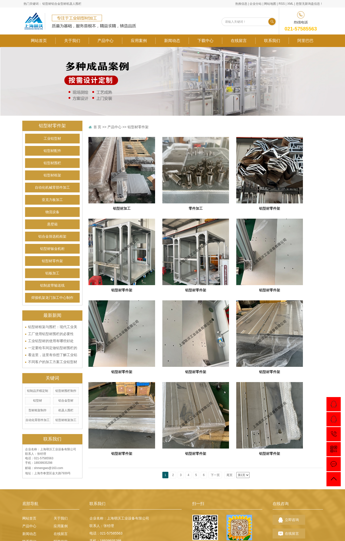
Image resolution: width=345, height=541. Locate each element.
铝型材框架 (52, 175)
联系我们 (272, 40)
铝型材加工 (122, 208)
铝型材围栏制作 (65, 391)
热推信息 (241, 3)
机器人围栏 (73, 3)
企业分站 (256, 3)
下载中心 (205, 40)
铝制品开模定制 (37, 391)
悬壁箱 (52, 224)
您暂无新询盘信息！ (309, 3)
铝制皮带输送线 (52, 285)
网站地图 (270, 3)
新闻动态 (172, 40)
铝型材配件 (52, 151)
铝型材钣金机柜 (52, 249)
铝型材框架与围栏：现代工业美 (52, 327)
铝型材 (46, 3)
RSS (282, 3)
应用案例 (139, 40)
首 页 (97, 127)
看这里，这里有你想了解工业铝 (52, 355)
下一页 (215, 475)
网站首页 (39, 40)
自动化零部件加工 (38, 420)
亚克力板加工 (52, 200)
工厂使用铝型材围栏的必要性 (51, 334)
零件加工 (196, 208)
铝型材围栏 (52, 163)
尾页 (229, 475)
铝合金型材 (58, 3)
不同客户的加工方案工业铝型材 (52, 362)
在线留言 (239, 40)
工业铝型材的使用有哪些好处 (51, 341)
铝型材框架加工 (65, 420)
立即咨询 (292, 520)
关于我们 (72, 40)
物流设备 (52, 212)
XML (290, 3)
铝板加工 (52, 273)
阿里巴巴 (305, 40)
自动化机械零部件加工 (52, 187)
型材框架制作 (38, 410)
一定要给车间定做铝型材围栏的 (52, 348)
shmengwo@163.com (48, 468)
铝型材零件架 (52, 261)
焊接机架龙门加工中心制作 (52, 298)
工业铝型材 (52, 138)
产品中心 (105, 40)
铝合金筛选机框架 (52, 236)
